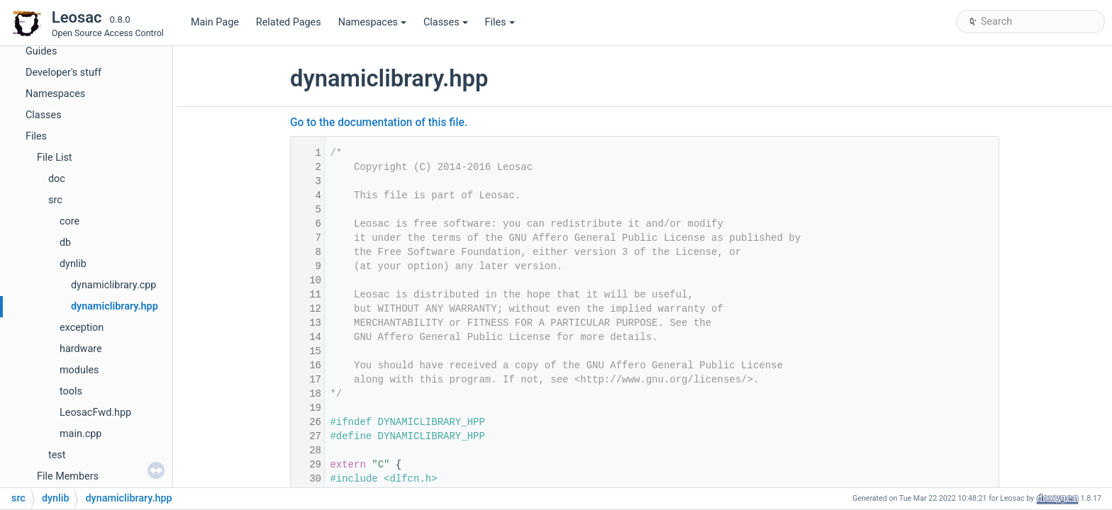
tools (71, 391)
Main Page (215, 22)
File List (54, 158)
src (55, 200)
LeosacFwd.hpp (95, 413)
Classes (445, 22)
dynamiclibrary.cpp (113, 285)
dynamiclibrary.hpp (114, 306)
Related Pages (288, 22)
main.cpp (80, 434)
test (56, 455)
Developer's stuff (63, 73)
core (69, 221)
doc (56, 179)
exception (82, 328)
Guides (41, 51)
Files (500, 22)
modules (79, 370)
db (65, 243)
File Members (68, 476)
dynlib (73, 264)
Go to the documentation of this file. (378, 122)
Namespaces (372, 22)
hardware (81, 349)
